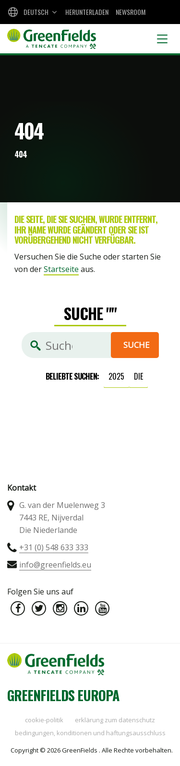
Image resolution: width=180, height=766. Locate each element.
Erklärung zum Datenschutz (115, 720)
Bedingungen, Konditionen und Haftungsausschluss (90, 733)
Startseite (61, 269)
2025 (116, 376)
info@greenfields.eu (55, 564)
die (138, 376)
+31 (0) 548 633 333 (53, 547)
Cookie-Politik (44, 720)
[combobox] (31, 12)
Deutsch (36, 12)
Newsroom (130, 12)
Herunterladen (86, 12)
